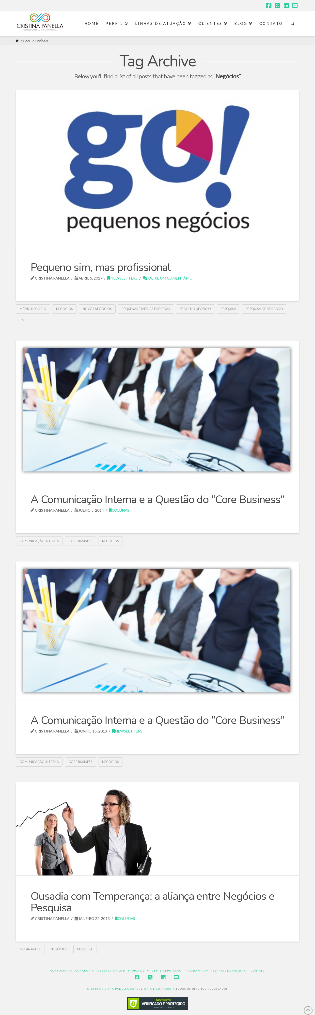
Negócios (64, 309)
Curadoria (84, 970)
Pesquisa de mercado (264, 309)
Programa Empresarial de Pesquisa (216, 970)
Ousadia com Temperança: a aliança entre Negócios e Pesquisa (152, 902)
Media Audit (30, 949)
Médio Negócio (33, 309)
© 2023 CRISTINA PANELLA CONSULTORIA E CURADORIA (131, 988)
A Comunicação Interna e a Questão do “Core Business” (157, 499)
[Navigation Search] (292, 23)
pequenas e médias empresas (146, 309)
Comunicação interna (39, 541)
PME (23, 320)
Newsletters (122, 278)
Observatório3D (111, 970)
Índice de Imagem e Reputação (155, 970)
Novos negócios (97, 309)
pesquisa (228, 309)
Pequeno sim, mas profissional (100, 267)
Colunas (119, 510)
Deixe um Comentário (167, 278)
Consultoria (61, 970)
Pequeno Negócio (195, 309)
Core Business (80, 541)
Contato (258, 970)
